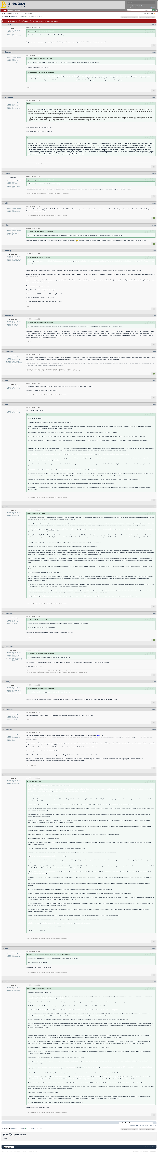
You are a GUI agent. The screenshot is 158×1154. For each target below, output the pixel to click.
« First (13, 16)
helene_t (8, 173)
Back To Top (5, 1151)
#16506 (154, 225)
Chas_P (8, 24)
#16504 (154, 173)
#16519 (154, 948)
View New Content (148, 13)
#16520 (154, 982)
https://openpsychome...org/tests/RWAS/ (39, 127)
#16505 (154, 203)
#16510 (154, 380)
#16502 (154, 52)
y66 (6, 203)
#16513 (154, 613)
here (46, 632)
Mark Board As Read (32, 1151)
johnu (7, 225)
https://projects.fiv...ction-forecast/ (86, 735)
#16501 (154, 24)
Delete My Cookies (21, 1151)
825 (23, 16)
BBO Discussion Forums (8, 13)
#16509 (154, 351)
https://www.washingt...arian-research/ (39, 131)
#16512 (154, 507)
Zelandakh (9, 52)
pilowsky (8, 729)
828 (33, 16)
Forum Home (12, 1151)
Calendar (17, 10)
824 (20, 16)
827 (30, 16)
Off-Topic (18, 13)
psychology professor (46, 109)
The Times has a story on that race (102, 473)
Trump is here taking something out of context (91, 566)
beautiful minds (51, 699)
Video (40, 666)
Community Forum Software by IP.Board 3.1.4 (144, 1151)
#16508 (154, 315)
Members (10, 10)
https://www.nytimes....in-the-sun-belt (37, 962)
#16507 (154, 250)
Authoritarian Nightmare (65, 111)
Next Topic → (153, 1125)
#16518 (154, 775)
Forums (4, 10)
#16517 (154, 729)
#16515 (154, 681)
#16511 (154, 404)
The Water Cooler (27, 13)
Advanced (156, 10)
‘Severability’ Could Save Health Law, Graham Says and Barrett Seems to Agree (49, 785)
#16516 (154, 709)
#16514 (154, 647)
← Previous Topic (134, 1125)
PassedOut (9, 351)
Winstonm (9, 97)
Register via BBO (133, 7)
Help (152, 7)
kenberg (8, 251)
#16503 (154, 97)
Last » (39, 16)
